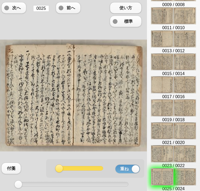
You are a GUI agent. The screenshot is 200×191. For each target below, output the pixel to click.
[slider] (18, 184)
